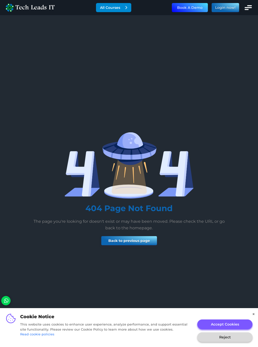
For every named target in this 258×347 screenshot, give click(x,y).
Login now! (225, 7)
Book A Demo (190, 7)
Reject (225, 337)
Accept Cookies (225, 324)
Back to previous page (129, 240)
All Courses (113, 7)
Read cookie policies (37, 334)
